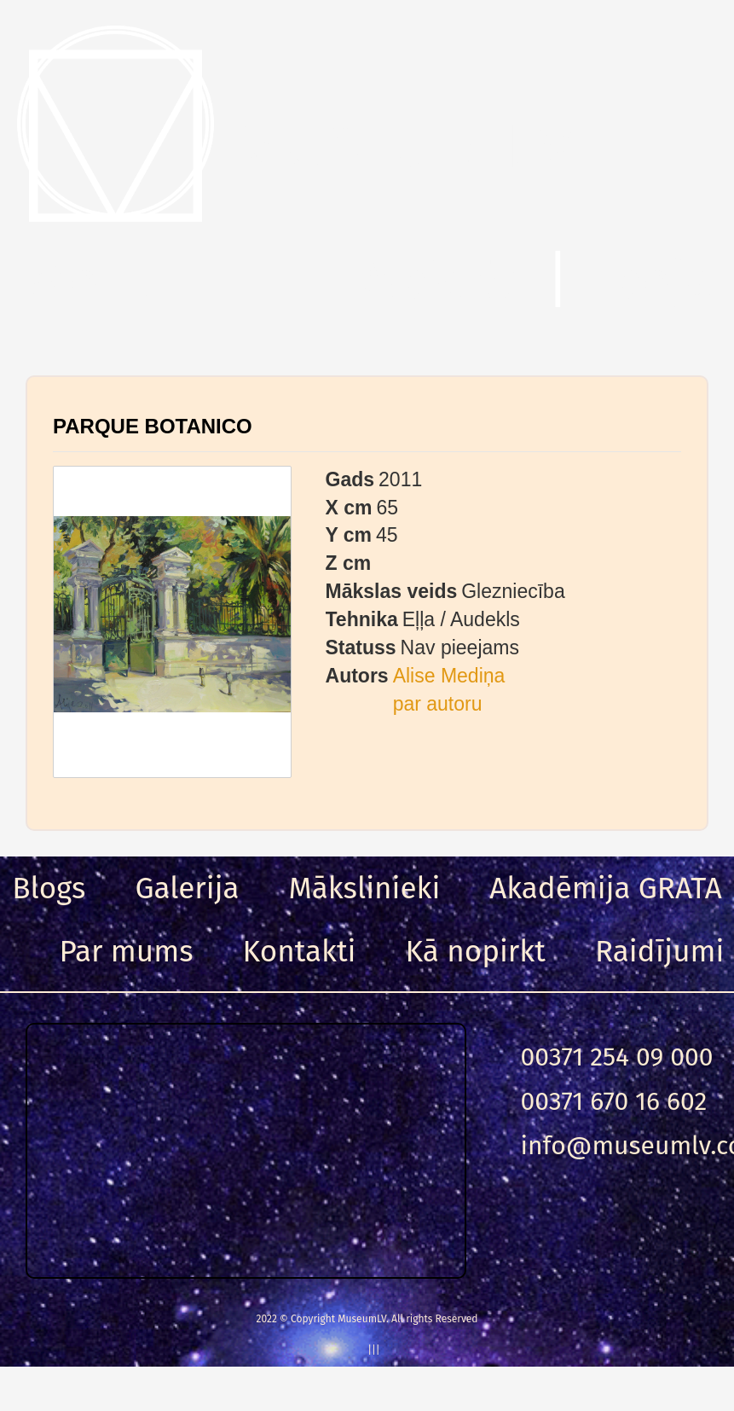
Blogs (48, 888)
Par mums (127, 951)
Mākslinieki (365, 888)
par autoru (438, 704)
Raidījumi (660, 951)
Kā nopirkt (476, 951)
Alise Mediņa (449, 676)
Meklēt (439, 280)
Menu (93, 280)
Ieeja (656, 280)
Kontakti (299, 951)
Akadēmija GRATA (605, 888)
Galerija (187, 888)
